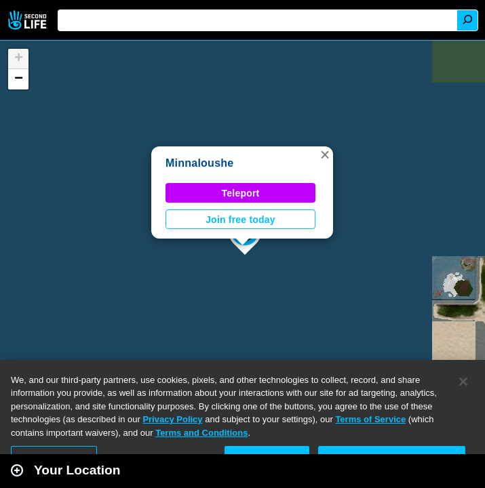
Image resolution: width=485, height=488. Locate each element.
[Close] (463, 381)
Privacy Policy (172, 419)
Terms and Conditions (201, 433)
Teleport (241, 193)
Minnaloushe (199, 163)
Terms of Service (370, 419)
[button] (325, 154)
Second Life (29, 19)
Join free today (240, 219)
